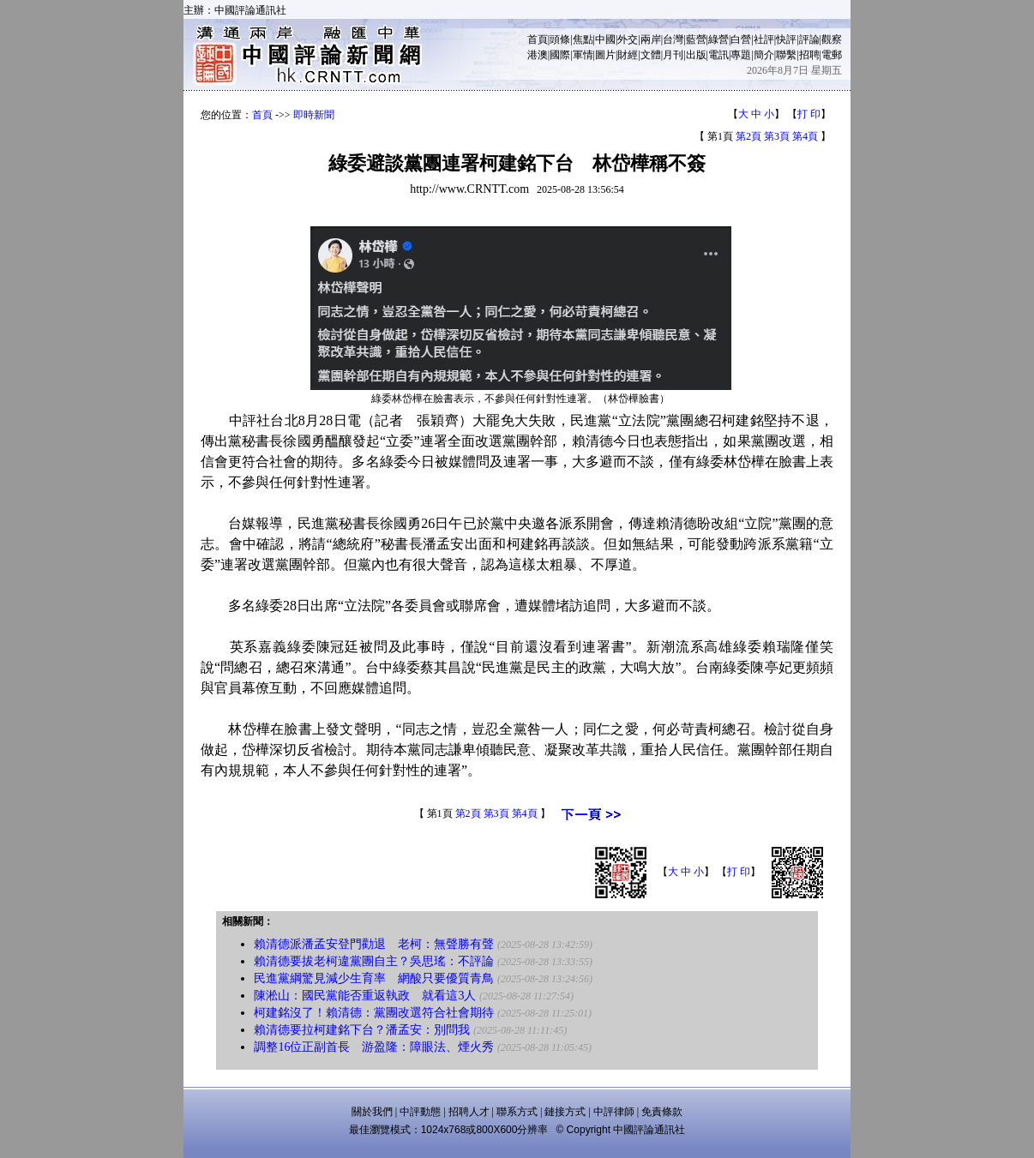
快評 (786, 39)
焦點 (583, 39)
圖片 (605, 55)
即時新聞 (313, 115)
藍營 (696, 39)
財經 (627, 55)
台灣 (673, 39)
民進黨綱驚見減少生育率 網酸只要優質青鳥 (374, 978)
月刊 (673, 55)
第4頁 (805, 136)
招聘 (809, 55)
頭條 (560, 39)
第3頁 (777, 136)
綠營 (718, 39)
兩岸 (650, 39)
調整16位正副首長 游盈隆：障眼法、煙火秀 (374, 1047)
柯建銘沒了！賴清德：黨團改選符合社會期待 (374, 1012)
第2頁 (748, 136)
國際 (560, 55)
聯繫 (786, 55)
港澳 (537, 55)
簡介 (764, 55)
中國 (605, 39)
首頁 (537, 39)
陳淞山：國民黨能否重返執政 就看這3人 (365, 995)
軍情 (583, 55)
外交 (627, 39)
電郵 (831, 55)
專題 (740, 55)
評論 (809, 39)
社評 (764, 39)
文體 (650, 55)
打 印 (809, 114)
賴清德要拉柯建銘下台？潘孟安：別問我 (362, 1029)
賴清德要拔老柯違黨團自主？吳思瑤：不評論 (374, 961)
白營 (740, 39)
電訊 (718, 55)
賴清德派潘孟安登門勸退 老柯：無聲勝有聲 (374, 944)
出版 (696, 55)
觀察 (831, 39)
